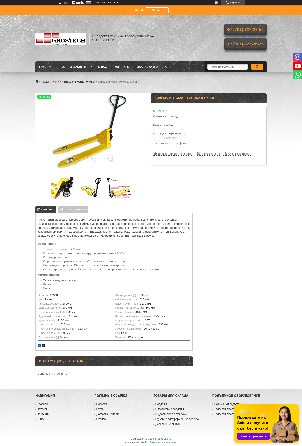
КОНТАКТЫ (157, 10)
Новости (101, 404)
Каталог (42, 409)
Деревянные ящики (167, 424)
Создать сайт (100, 2)
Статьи (100, 409)
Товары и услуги (73, 66)
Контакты (121, 66)
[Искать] (257, 67)
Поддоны (161, 404)
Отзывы (101, 419)
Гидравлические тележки (79, 81)
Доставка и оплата (152, 66)
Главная (45, 66)
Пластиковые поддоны (169, 409)
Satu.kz (167, 439)
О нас (102, 66)
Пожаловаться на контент (163, 442)
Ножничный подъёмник (228, 404)
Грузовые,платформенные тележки (177, 419)
